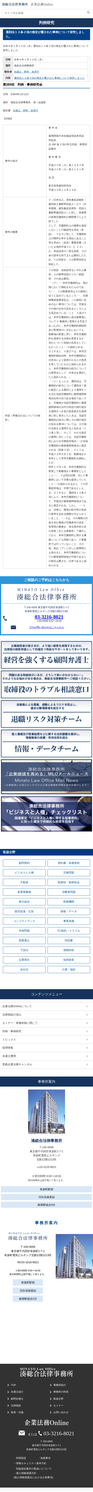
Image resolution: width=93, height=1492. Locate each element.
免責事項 (45, 1458)
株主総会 (24, 901)
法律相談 (16, 1405)
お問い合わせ (61, 1412)
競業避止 (24, 940)
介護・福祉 (69, 969)
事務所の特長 (61, 1391)
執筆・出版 (17, 1412)
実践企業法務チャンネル (17, 1064)
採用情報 (7, 1047)
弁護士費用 (9, 1056)
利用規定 (21, 1458)
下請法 (24, 950)
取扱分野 (58, 1398)
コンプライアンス (24, 921)
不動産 (24, 882)
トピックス (9, 1039)
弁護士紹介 (17, 1391)
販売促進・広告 (24, 911)
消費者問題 (69, 891)
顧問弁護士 (17, 1398)
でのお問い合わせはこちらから (37, 627)
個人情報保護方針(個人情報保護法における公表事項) (33, 1475)
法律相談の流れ (11, 1014)
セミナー (58, 1405)
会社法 (24, 969)
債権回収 (68, 950)
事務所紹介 (59, 1385)
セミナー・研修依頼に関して (20, 1022)
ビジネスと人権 (24, 872)
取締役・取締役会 (69, 882)
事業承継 (68, 921)
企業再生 (24, 959)
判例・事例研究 (11, 1031)
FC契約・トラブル (68, 930)
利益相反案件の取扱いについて (33, 1468)
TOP (13, 1385)
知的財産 (68, 959)
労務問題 (68, 872)
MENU (88, 6)
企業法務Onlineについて (17, 1006)
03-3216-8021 (49, 617)
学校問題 (24, 930)
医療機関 (68, 901)
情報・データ (69, 911)
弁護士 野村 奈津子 (26, 71)
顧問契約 (24, 862)
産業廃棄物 (24, 891)
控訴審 (69, 940)
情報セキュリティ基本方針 (31, 1463)
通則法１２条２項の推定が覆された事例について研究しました (49, 78)
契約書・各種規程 (69, 862)
